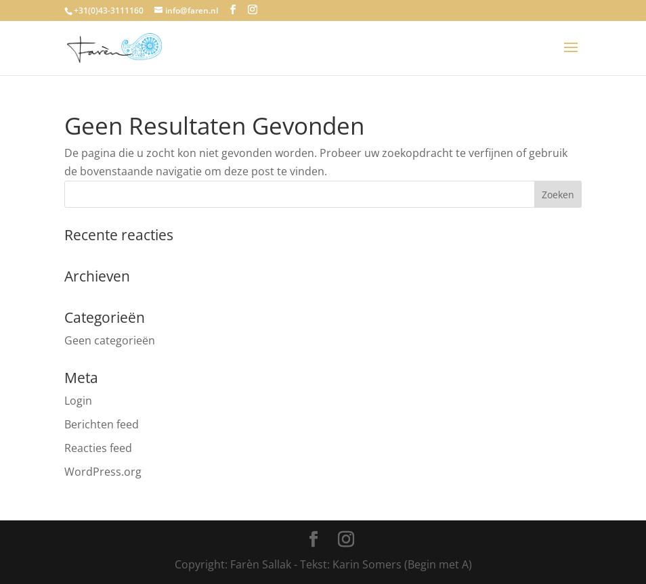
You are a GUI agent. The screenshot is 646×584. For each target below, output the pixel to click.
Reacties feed (98, 448)
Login (78, 400)
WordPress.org (103, 471)
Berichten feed (101, 424)
